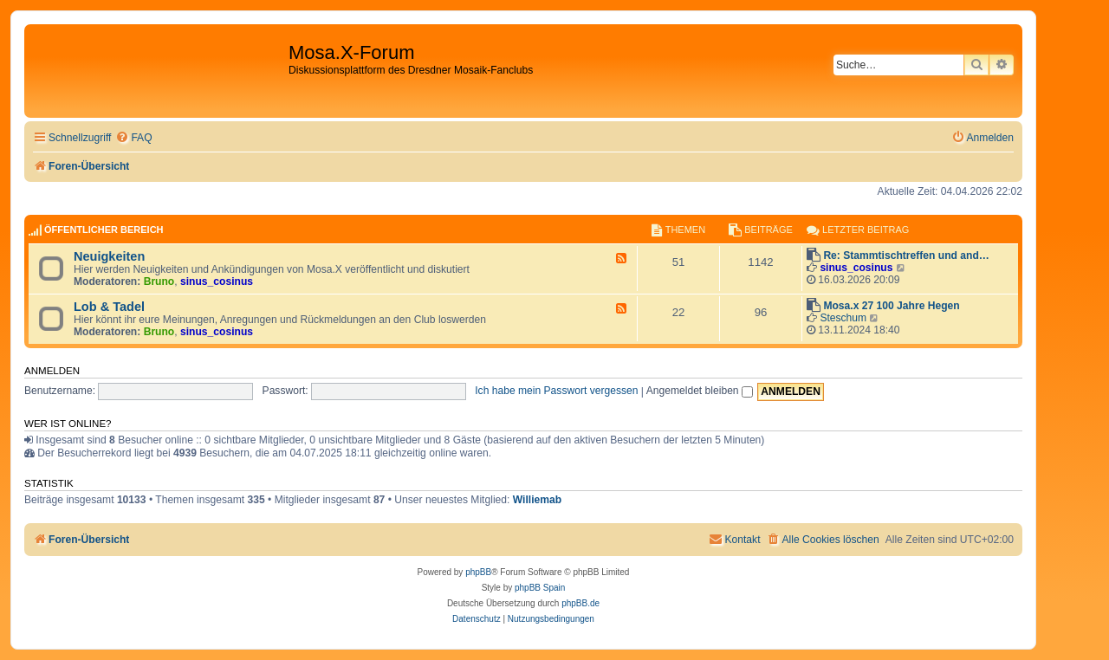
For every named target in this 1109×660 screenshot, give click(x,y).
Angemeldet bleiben (699, 391)
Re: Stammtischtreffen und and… (906, 255)
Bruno (159, 281)
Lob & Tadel (109, 307)
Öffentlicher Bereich (104, 229)
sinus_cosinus (216, 281)
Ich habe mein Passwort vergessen (556, 391)
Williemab (537, 500)
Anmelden (52, 371)
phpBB (478, 572)
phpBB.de (580, 603)
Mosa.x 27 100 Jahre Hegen (891, 306)
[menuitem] (133, 138)
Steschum (843, 318)
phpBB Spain (540, 587)
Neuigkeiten (109, 256)
